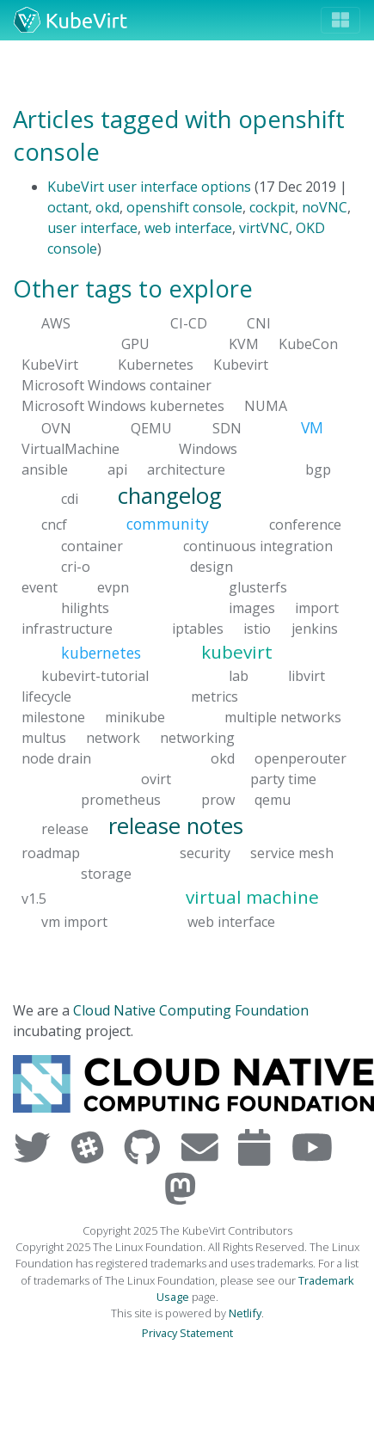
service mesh (292, 853)
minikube (135, 717)
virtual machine (252, 897)
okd (107, 207)
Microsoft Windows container (116, 384)
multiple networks (282, 717)
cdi (69, 498)
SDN (227, 427)
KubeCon (308, 343)
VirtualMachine (70, 448)
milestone (53, 717)
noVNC (324, 207)
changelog (170, 496)
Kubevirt (240, 363)
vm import (74, 920)
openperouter (300, 758)
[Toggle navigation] (340, 20)
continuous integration (258, 545)
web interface (188, 227)
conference (305, 524)
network (113, 737)
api (117, 469)
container (92, 545)
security (205, 853)
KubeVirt (49, 363)
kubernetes (101, 651)
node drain (56, 758)
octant (68, 207)
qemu (272, 799)
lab (238, 675)
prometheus (121, 799)
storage (106, 873)
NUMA (265, 405)
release (65, 828)
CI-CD (188, 322)
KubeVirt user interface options (149, 186)
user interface (92, 227)
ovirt (156, 779)
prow (218, 799)
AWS (56, 322)
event (39, 586)
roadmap (50, 853)
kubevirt (237, 651)
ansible (44, 469)
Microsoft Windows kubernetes (122, 405)
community (167, 523)
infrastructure (67, 627)
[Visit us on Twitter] (36, 1146)
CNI (259, 322)
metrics (214, 696)
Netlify (245, 1313)
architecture (186, 469)
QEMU (151, 427)
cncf (54, 524)
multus (43, 737)
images (252, 607)
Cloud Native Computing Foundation (191, 1010)
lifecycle (46, 696)
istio (257, 627)
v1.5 (33, 898)
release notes (175, 826)
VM (312, 426)
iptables (198, 627)
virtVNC (264, 227)
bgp (318, 469)
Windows (208, 448)
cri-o (75, 565)
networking (197, 737)
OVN (56, 427)
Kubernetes (155, 363)
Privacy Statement (187, 1333)
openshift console (184, 207)
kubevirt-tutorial (95, 675)
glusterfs (258, 586)
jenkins (314, 627)
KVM (244, 343)
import (317, 607)
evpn (113, 586)
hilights (85, 607)
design (211, 565)
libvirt (306, 675)
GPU (135, 343)
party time (283, 779)
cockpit (272, 207)
